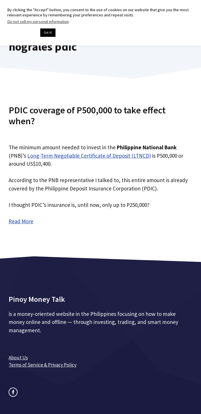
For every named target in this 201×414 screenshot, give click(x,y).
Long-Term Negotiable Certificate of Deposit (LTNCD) (89, 155)
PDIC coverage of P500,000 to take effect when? (87, 115)
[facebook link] (13, 392)
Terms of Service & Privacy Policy (42, 365)
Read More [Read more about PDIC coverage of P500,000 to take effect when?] (21, 221)
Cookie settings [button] (22, 32)
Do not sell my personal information (38, 21)
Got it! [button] (48, 32)
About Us (18, 357)
